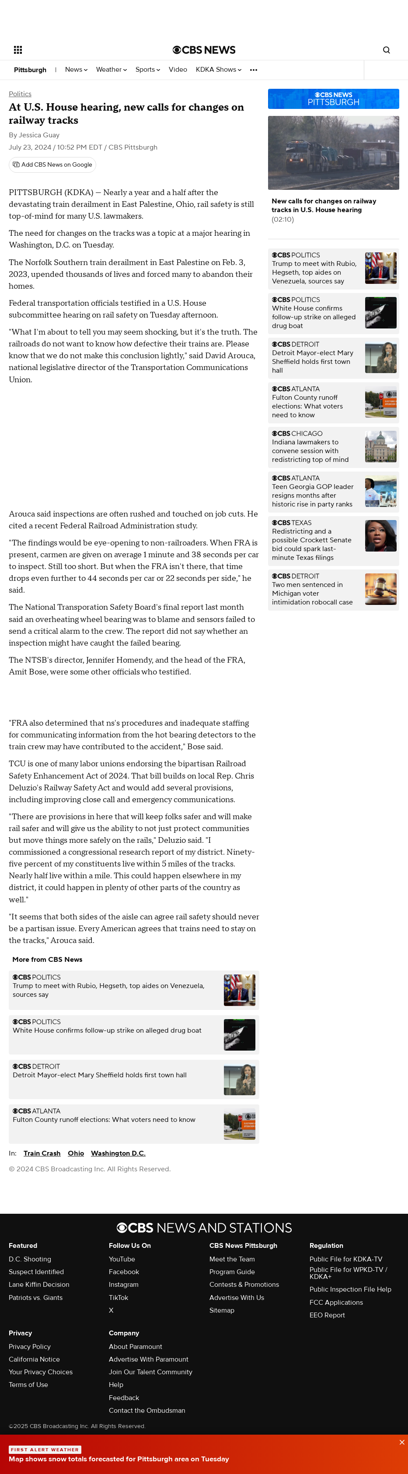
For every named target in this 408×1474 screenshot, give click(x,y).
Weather (111, 70)
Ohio (76, 1153)
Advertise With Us (236, 1297)
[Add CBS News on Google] (52, 165)
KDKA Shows (218, 70)
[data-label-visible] (399, 1441)
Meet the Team (232, 1259)
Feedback (124, 1397)
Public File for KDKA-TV (346, 1259)
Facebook (124, 1271)
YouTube (122, 1259)
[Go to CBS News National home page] (204, 49)
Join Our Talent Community (150, 1372)
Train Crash (42, 1153)
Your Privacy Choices (41, 1372)
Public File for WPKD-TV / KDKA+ (348, 1273)
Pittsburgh (30, 70)
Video (178, 70)
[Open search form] (387, 50)
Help (116, 1384)
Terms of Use (28, 1384)
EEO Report (327, 1315)
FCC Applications (336, 1302)
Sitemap (221, 1310)
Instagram (124, 1284)
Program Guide (232, 1271)
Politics (20, 94)
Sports (148, 70)
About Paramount (135, 1346)
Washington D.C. (118, 1153)
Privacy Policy (30, 1346)
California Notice (34, 1359)
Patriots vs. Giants (36, 1297)
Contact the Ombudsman (147, 1410)
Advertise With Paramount (148, 1359)
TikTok (118, 1297)
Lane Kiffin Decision (39, 1284)
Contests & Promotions (244, 1284)
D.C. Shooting (30, 1259)
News (76, 70)
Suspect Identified (36, 1271)
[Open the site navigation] (77, 50)
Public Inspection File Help (350, 1289)
